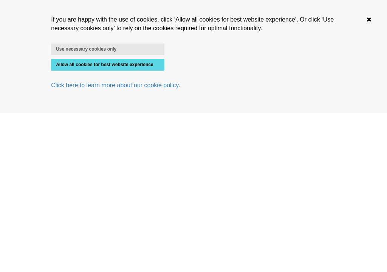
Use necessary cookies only (86, 49)
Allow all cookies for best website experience (104, 64)
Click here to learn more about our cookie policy (114, 85)
